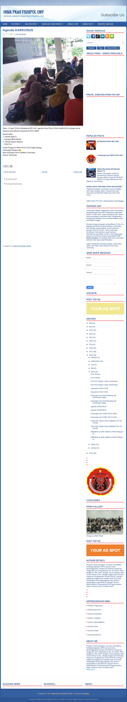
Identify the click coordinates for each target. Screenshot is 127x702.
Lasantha (62, 699)
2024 (91, 327)
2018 (91, 348)
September (95, 361)
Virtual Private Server (91, 699)
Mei (92, 368)
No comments (21, 34)
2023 (91, 330)
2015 (91, 453)
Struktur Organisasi (95, 606)
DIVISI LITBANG (94, 618)
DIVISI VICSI (93, 626)
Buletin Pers (32, 23)
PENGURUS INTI (94, 610)
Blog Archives (112, 48)
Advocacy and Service (53, 23)
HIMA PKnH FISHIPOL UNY (23, 12)
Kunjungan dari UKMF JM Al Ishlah (104, 414)
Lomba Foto (89, 23)
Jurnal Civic (72, 24)
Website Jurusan (105, 24)
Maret (93, 444)
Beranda (44, 172)
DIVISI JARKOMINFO (96, 622)
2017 (91, 352)
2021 (91, 337)
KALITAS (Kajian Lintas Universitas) (104, 381)
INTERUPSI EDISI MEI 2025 (108, 141)
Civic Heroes (95, 374)
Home (5, 24)
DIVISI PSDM (93, 631)
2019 (91, 344)
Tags (101, 48)
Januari (94, 448)
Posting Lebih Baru (10, 172)
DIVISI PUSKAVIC (95, 614)
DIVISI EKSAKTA (94, 635)
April (93, 372)
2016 (91, 355)
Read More (90, 669)
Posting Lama (78, 172)
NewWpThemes (41, 699)
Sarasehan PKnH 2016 (99, 388)
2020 (91, 341)
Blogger (121, 201)
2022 (91, 334)
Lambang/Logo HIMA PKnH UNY (110, 155)
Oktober (94, 357)
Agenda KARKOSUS (18, 30)
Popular (91, 48)
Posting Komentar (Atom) (21, 246)
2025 (91, 323)
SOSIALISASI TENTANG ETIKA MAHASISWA (104, 187)
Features (17, 23)
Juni (93, 365)
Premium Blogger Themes (75, 699)
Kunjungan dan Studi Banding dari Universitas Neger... (103, 396)
